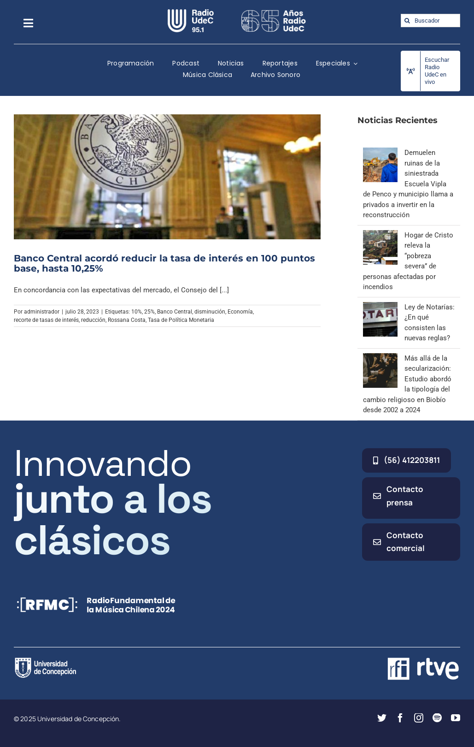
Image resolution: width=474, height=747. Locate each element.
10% (136, 311)
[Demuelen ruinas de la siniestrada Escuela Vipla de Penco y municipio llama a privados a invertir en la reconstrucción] (380, 152)
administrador (41, 311)
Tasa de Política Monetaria (181, 320)
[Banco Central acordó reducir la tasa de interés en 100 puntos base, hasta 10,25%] (167, 176)
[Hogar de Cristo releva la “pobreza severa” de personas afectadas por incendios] (380, 235)
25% (149, 311)
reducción (93, 320)
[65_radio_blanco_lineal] (273, 12)
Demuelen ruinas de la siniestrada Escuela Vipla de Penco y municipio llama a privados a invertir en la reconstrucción (408, 183)
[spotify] (437, 718)
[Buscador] (430, 20)
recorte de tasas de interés (46, 320)
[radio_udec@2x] (191, 12)
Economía (240, 311)
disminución (209, 311)
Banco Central (174, 311)
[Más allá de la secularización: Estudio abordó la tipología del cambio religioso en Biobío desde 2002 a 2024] (380, 358)
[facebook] (400, 718)
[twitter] (381, 718)
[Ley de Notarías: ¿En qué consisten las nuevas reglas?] (380, 307)
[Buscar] (407, 20)
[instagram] (418, 718)
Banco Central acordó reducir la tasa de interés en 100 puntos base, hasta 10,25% (164, 263)
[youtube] (455, 718)
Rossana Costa (127, 320)
